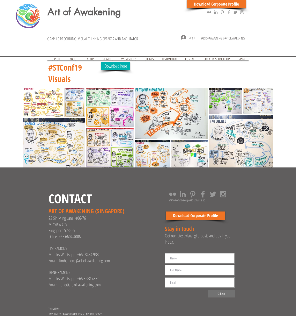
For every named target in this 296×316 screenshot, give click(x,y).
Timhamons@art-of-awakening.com (84, 260)
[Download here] (115, 66)
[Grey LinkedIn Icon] (215, 12)
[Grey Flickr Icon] (209, 12)
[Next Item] (266, 127)
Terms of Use (54, 308)
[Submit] (221, 293)
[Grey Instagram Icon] (242, 12)
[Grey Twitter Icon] (235, 12)
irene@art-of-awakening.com (80, 284)
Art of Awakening (84, 12)
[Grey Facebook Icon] (228, 12)
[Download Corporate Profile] (216, 4)
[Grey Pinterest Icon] (222, 12)
